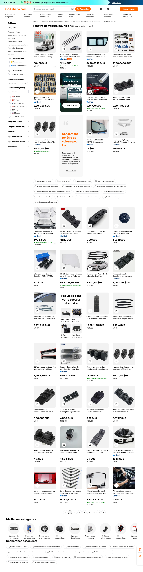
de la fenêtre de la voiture (66, 197)
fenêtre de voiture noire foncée (46, 186)
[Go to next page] (103, 512)
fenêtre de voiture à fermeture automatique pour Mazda (67, 552)
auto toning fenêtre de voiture (117, 557)
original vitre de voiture (43, 181)
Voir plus (11, 54)
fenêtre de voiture (111, 197)
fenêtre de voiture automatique (87, 192)
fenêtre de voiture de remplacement (87, 557)
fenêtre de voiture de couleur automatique (110, 186)
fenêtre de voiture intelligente (45, 202)
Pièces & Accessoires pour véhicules (55, 21)
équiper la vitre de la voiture (113, 192)
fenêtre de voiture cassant (18, 557)
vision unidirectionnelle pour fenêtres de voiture (25, 552)
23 (99, 512)
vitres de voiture (63, 181)
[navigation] (18, 267)
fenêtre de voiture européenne (43, 562)
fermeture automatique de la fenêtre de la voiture (52, 192)
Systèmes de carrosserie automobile (86, 21)
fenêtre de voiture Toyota (105, 181)
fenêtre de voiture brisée (89, 197)
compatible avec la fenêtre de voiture (76, 186)
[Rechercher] (83, 9)
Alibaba (35, 21)
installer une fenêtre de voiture (122, 547)
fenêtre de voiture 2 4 (41, 557)
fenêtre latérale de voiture (18, 562)
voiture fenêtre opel (83, 181)
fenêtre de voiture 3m (42, 197)
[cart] (108, 9)
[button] (72, 9)
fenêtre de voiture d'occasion (95, 547)
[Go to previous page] (65, 512)
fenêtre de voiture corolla (17, 547)
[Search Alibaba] (51, 9)
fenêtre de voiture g (62, 557)
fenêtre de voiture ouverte (102, 552)
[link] (140, 549)
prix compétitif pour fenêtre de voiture (46, 547)
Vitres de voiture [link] (110, 21)
